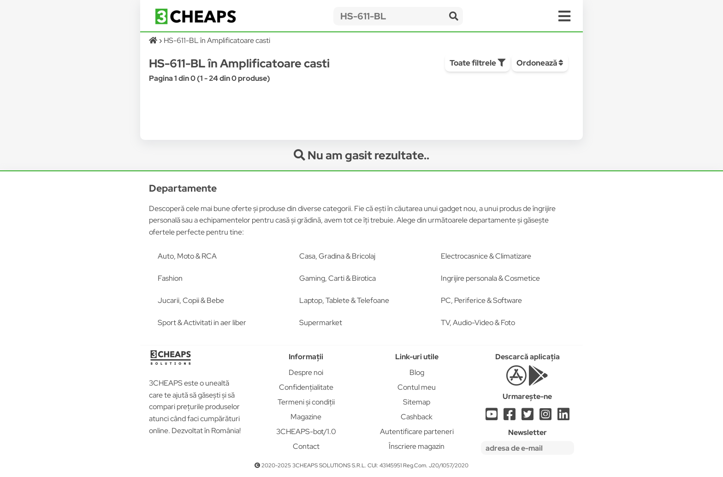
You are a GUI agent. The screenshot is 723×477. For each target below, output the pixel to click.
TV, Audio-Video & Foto (478, 322)
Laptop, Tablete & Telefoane (344, 300)
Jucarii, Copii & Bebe (191, 300)
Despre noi (306, 372)
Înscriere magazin (416, 446)
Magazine (305, 417)
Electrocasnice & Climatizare (486, 256)
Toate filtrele (477, 63)
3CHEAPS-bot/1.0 (306, 431)
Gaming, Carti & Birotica (337, 278)
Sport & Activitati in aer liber (202, 322)
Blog (416, 372)
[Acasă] (154, 40)
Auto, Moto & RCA (187, 256)
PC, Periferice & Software (481, 300)
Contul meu (416, 387)
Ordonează (539, 63)
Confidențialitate (306, 387)
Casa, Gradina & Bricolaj (337, 256)
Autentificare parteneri (417, 431)
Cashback (417, 417)
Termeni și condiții (306, 402)
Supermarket (320, 322)
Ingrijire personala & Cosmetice (490, 278)
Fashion (170, 278)
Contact (306, 446)
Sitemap (416, 402)
